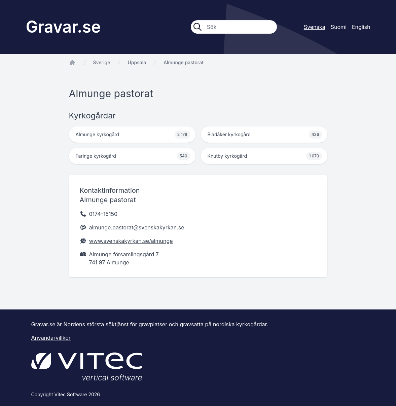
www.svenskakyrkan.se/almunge (131, 240)
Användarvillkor (51, 337)
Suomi (339, 27)
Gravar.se (63, 27)
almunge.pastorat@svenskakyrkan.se (136, 227)
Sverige (101, 62)
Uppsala (137, 62)
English (361, 27)
